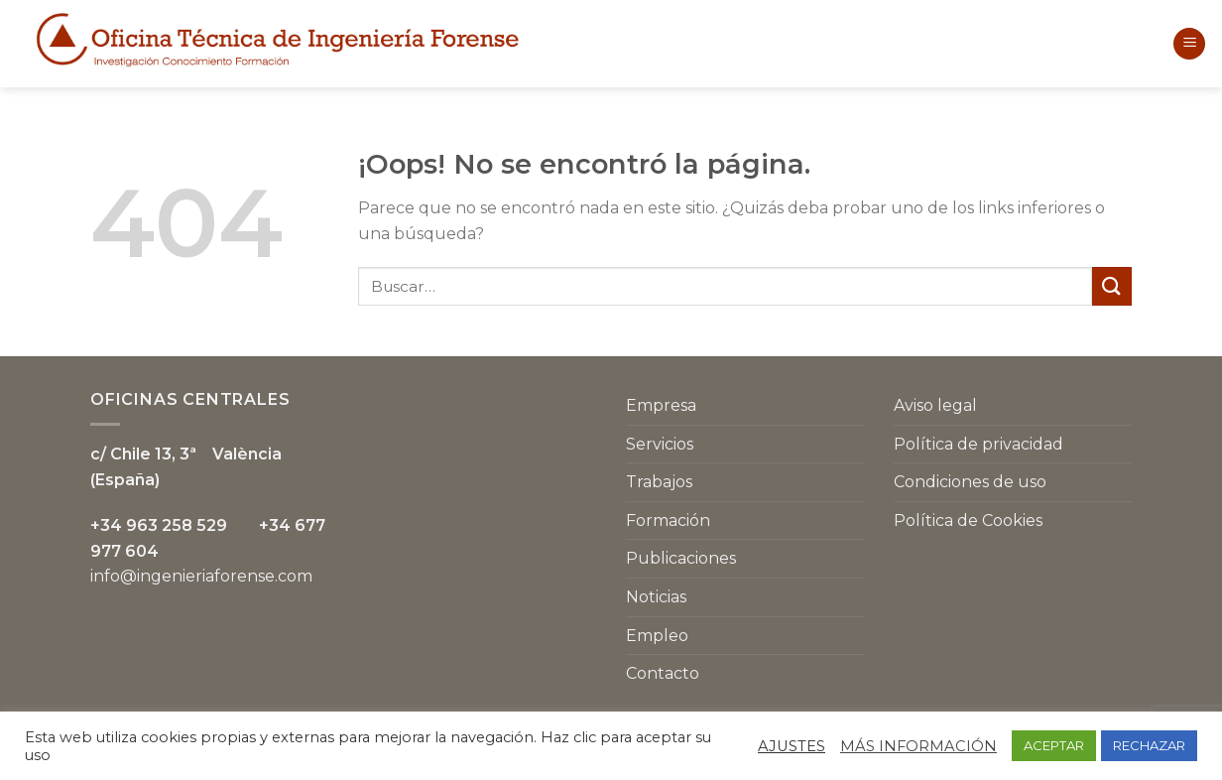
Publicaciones (681, 558)
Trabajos (659, 481)
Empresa (661, 405)
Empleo (657, 635)
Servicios (659, 444)
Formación (668, 520)
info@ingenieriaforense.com (201, 576)
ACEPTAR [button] (1054, 745)
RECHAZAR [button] (1149, 745)
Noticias (656, 596)
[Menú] (1189, 44)
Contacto (662, 673)
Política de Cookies (968, 520)
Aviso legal (935, 405)
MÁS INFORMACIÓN (918, 746)
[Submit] (1112, 286)
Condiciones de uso (970, 481)
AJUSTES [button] (791, 746)
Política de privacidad (978, 444)
